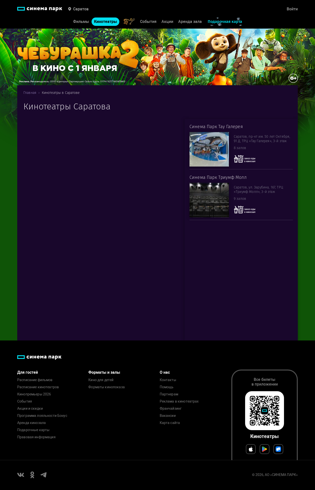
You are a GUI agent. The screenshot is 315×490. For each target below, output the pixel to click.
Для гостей (27, 372)
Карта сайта (170, 423)
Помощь (167, 387)
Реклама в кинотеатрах (179, 401)
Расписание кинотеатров (38, 387)
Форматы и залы (104, 372)
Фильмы (81, 21)
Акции (167, 21)
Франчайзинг (171, 408)
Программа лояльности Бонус (42, 416)
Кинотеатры (105, 21)
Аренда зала (190, 21)
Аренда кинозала (31, 423)
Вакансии (168, 416)
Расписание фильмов (35, 380)
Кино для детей (100, 380)
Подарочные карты (33, 430)
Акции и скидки (30, 408)
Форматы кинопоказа (106, 387)
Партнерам (169, 394)
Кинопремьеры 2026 (34, 394)
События (148, 21)
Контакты (168, 380)
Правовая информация (36, 437)
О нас (165, 372)
